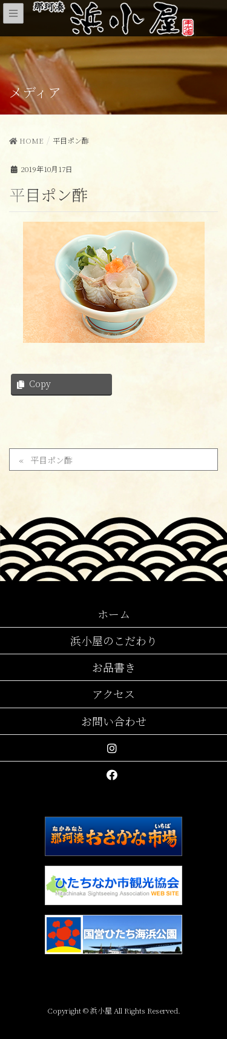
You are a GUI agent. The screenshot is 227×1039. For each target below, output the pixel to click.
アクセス (113, 694)
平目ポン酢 (51, 460)
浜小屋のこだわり (113, 640)
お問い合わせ (113, 721)
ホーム (113, 614)
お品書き (114, 667)
